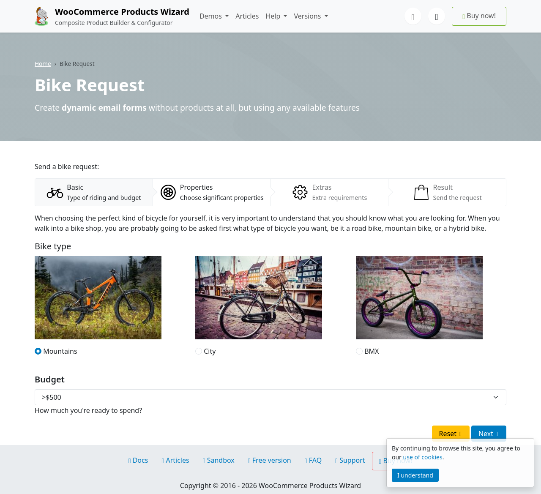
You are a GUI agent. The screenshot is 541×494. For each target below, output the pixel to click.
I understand (415, 475)
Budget (50, 379)
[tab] (94, 192)
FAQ (313, 460)
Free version (269, 460)
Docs (138, 460)
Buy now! (479, 16)
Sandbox (219, 460)
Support (350, 460)
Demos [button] (211, 16)
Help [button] (273, 16)
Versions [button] (308, 16)
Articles (247, 16)
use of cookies (423, 457)
